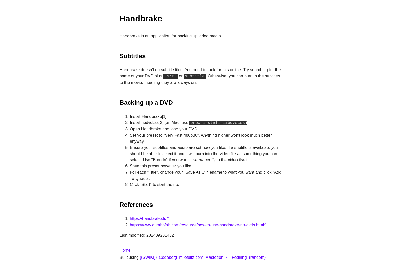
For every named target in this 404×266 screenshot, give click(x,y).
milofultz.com (191, 257)
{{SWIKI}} (148, 257)
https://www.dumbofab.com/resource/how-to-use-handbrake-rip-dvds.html (197, 225)
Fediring (239, 257)
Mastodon (214, 257)
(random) (257, 257)
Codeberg (168, 257)
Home (125, 250)
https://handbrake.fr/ (148, 218)
